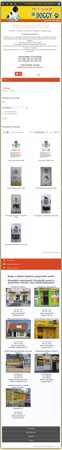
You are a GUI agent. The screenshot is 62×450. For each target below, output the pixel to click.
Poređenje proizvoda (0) (16, 132)
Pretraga (12, 90)
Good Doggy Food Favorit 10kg (16, 188)
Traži (4, 118)
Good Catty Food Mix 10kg (46, 160)
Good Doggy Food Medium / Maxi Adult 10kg (16, 216)
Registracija (23, 67)
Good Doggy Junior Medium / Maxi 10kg (16, 244)
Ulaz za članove (35, 67)
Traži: (3, 102)
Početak (5, 90)
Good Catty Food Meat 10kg (16, 160)
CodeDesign (57, 446)
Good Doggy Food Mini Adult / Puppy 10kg (46, 215)
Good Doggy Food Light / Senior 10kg (46, 188)
